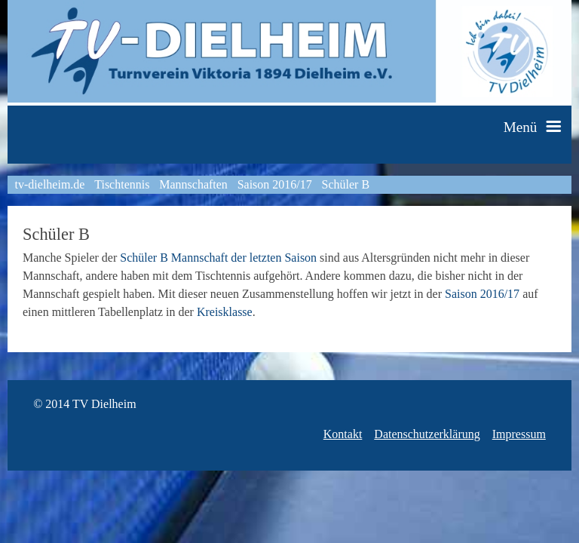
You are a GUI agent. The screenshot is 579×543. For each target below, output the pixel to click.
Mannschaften (193, 184)
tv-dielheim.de (50, 184)
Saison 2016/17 (274, 184)
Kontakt (343, 434)
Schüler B (346, 184)
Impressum (519, 434)
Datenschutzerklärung (426, 434)
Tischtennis (121, 184)
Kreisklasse (225, 311)
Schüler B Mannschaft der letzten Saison (218, 257)
